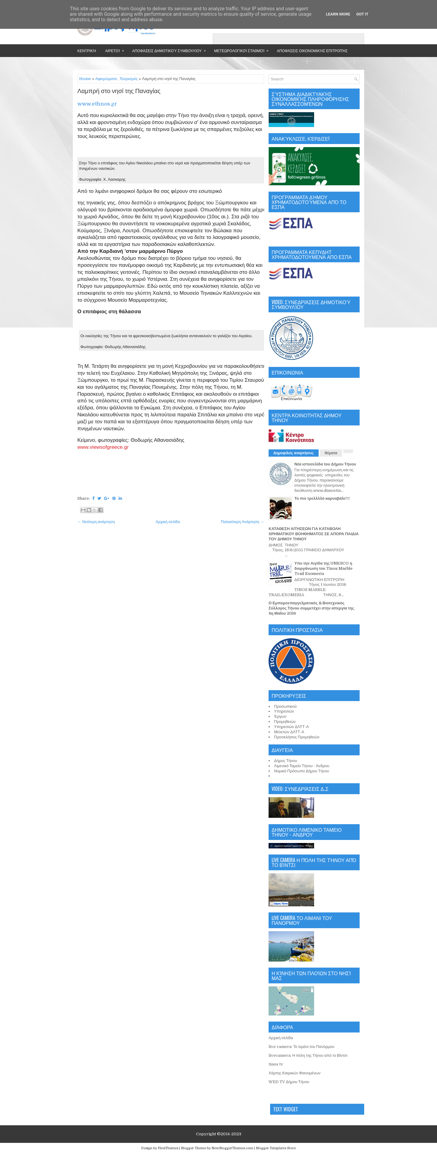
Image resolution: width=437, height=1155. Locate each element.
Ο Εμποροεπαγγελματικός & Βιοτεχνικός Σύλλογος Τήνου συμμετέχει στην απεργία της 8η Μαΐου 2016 (311, 608)
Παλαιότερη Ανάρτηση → (242, 521)
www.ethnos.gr (97, 104)
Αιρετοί (116, 48)
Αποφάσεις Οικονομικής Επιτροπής (312, 50)
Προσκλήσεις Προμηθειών (297, 737)
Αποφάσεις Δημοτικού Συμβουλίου (171, 48)
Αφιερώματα (106, 78)
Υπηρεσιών (284, 711)
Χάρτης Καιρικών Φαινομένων (294, 1073)
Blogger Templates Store (276, 1148)
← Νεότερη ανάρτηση (96, 521)
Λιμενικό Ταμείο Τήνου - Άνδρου (301, 766)
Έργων (280, 716)
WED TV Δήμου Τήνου (289, 1081)
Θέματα (331, 453)
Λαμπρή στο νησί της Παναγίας (119, 91)
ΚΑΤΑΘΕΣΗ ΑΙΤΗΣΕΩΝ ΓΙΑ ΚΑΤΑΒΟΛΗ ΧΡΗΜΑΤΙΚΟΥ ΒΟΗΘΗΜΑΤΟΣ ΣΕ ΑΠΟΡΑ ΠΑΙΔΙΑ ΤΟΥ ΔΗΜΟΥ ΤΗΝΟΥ (314, 533)
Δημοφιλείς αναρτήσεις (293, 453)
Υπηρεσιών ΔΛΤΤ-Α (291, 726)
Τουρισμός (129, 78)
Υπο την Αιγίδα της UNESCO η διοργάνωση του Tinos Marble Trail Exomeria (323, 568)
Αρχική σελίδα (168, 521)
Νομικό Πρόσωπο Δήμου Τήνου (301, 771)
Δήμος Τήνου (285, 760)
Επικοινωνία (102, 63)
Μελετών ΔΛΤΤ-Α (289, 732)
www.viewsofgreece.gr (103, 447)
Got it (362, 14)
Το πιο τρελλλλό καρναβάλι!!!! (322, 498)
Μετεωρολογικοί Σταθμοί (243, 48)
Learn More (338, 14)
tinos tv (276, 1064)
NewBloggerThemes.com (232, 1148)
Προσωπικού (285, 706)
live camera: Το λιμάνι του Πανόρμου (301, 1046)
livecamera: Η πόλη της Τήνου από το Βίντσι (308, 1055)
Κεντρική (86, 50)
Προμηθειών (285, 721)
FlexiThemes (168, 1148)
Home (85, 78)
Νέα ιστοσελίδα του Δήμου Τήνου (325, 464)
